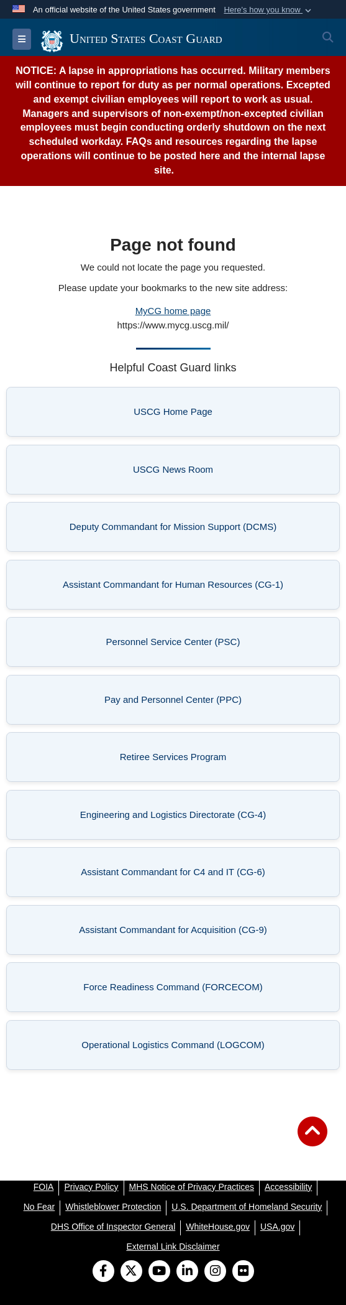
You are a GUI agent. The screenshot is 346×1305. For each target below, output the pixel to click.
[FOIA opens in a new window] (44, 1187)
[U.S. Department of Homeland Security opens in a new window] (246, 1207)
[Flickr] (243, 1272)
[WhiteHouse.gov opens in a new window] (218, 1227)
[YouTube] (159, 1272)
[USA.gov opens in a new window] (277, 1227)
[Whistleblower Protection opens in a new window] (113, 1207)
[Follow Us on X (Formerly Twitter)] (131, 1272)
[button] (269, 10)
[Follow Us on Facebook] (103, 1272)
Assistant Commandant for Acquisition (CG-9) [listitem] (177, 933)
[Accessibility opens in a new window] (288, 1187)
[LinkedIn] (187, 1272)
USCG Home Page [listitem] (204, 415)
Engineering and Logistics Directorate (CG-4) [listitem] (177, 818)
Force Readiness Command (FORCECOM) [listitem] (179, 991)
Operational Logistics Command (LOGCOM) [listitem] (178, 1048)
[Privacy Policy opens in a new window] (91, 1187)
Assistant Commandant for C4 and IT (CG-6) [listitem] (178, 875)
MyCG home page (173, 310)
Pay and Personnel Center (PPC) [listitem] (189, 703)
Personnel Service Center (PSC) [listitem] (191, 645)
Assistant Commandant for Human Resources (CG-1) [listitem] (173, 588)
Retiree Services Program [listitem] (197, 760)
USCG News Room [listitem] (204, 473)
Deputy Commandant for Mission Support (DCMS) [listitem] (173, 530)
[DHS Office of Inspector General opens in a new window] (113, 1227)
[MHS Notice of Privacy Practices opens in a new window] (192, 1187)
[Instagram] (215, 1272)
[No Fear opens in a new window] (39, 1207)
